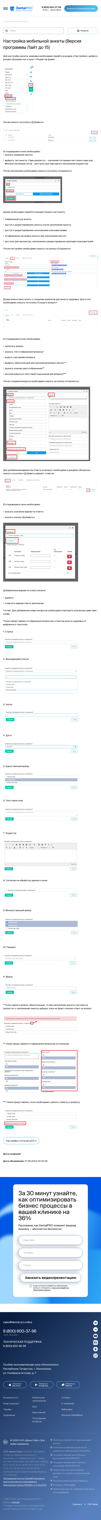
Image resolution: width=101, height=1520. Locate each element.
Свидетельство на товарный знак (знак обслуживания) (72, 1491)
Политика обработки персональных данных (70, 1442)
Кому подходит (11, 1403)
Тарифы (7, 1409)
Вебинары (66, 1409)
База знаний (38, 1412)
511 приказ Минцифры (62, 1485)
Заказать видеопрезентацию (50, 1278)
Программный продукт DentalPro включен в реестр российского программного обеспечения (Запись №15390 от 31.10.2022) (24, 1481)
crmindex (15, 1502)
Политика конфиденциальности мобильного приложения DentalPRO (70, 1449)
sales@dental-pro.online (17, 1322)
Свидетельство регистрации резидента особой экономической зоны (70, 1473)
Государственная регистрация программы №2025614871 (67, 1457)
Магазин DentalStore (72, 1415)
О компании (67, 1403)
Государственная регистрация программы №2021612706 (67, 1464)
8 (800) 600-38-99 (14, 1345)
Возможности (10, 1397)
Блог (34, 1406)
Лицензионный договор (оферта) (68, 1481)
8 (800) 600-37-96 (19, 1331)
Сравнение (9, 1415)
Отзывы (65, 1397)
